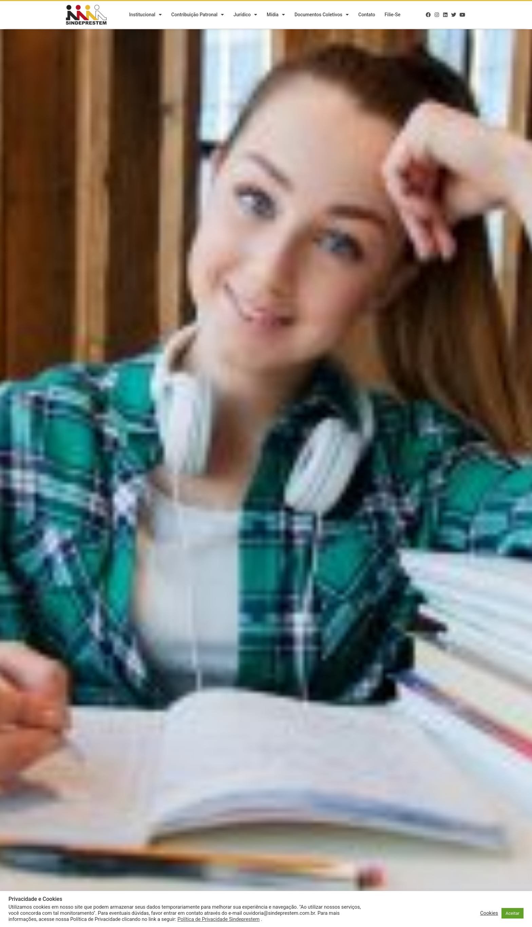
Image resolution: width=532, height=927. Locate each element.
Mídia (276, 15)
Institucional (145, 15)
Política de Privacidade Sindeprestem (218, 919)
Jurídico (245, 15)
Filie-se (393, 15)
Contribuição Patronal (197, 15)
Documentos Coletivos (321, 15)
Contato (366, 15)
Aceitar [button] (512, 913)
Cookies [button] (489, 913)
